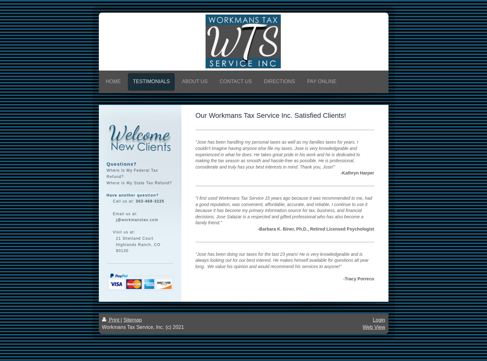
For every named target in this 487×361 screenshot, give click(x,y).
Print (111, 320)
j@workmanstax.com (137, 220)
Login (379, 320)
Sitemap (132, 320)
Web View (374, 327)
